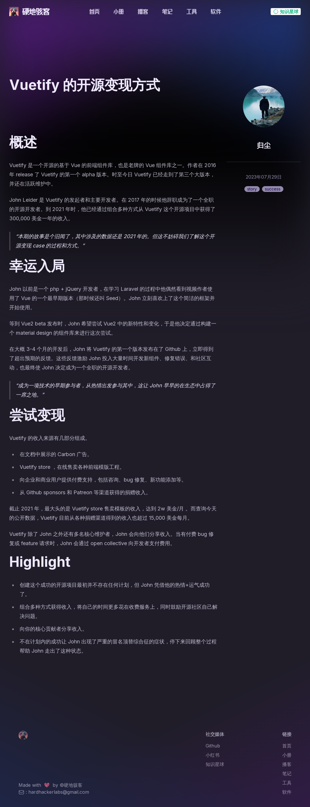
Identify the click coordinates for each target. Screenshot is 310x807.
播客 (143, 11)
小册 (118, 11)
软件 (216, 11)
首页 (94, 11)
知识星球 (215, 764)
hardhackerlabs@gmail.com (58, 792)
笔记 (167, 11)
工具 (191, 11)
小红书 (212, 755)
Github (213, 746)
